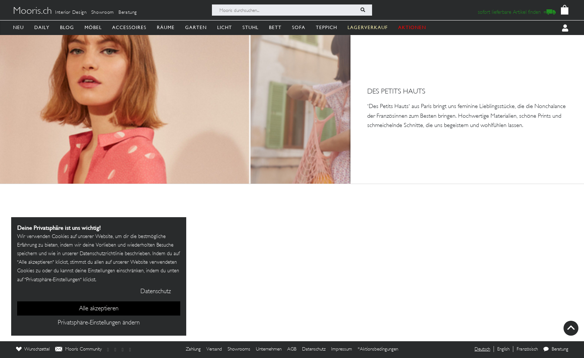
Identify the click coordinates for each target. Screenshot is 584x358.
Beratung (127, 12)
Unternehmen (269, 349)
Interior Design (71, 12)
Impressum (341, 349)
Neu (18, 27)
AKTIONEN (412, 27)
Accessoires (129, 27)
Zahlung (193, 349)
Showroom (102, 12)
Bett (275, 27)
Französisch (527, 349)
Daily (42, 27)
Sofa (298, 27)
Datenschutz (314, 349)
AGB (291, 349)
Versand (214, 349)
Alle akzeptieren (98, 309)
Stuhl (250, 27)
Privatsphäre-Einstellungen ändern (99, 323)
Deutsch (482, 349)
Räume (166, 27)
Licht (224, 27)
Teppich (326, 27)
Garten (196, 27)
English (503, 349)
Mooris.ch (32, 11)
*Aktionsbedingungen (378, 349)
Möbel (93, 27)
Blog (67, 27)
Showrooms (239, 349)
